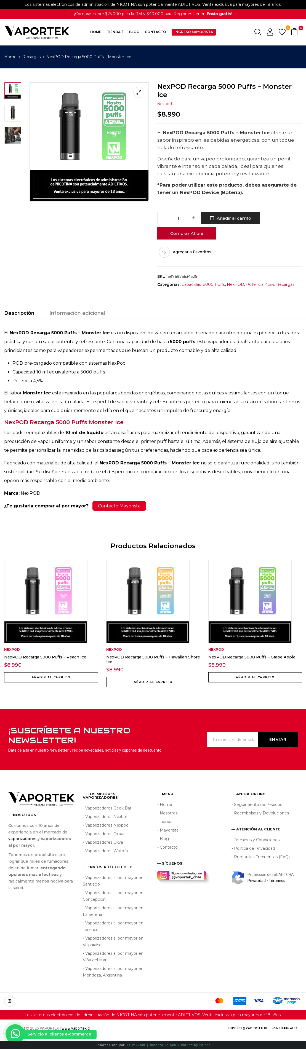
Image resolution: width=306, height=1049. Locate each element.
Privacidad (257, 880)
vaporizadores (22, 838)
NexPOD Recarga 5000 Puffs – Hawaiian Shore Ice (153, 659)
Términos (277, 880)
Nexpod (164, 103)
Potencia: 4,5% (260, 284)
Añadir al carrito (234, 218)
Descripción (19, 313)
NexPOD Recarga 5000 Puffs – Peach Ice (45, 657)
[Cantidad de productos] (178, 218)
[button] (295, 32)
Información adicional (77, 313)
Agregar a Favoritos (192, 251)
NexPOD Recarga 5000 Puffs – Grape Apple (252, 657)
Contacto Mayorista (119, 506)
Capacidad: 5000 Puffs (203, 284)
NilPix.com (169, 1045)
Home (10, 56)
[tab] (19, 314)
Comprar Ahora (186, 233)
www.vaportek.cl (76, 1028)
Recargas (31, 56)
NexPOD (235, 284)
